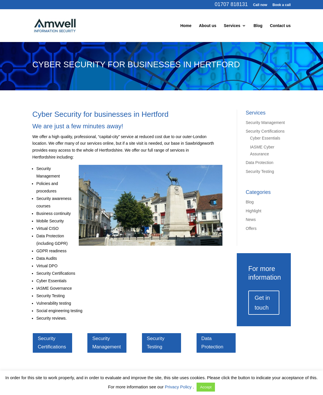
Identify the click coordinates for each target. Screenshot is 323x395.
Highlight (253, 211)
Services (232, 26)
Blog (257, 26)
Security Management (265, 122)
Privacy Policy (179, 386)
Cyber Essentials (265, 138)
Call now (260, 5)
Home (185, 26)
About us (207, 26)
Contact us (280, 26)
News (251, 219)
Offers (251, 228)
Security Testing (260, 171)
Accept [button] (206, 387)
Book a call (281, 5)
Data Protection (260, 162)
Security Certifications (265, 131)
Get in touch (262, 303)
